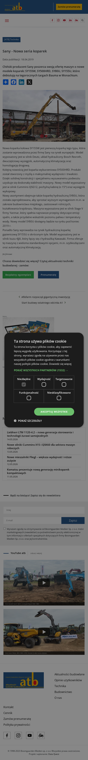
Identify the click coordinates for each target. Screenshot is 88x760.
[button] (44, 370)
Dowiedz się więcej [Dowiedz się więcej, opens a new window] (60, 364)
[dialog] (44, 380)
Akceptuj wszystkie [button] (54, 411)
